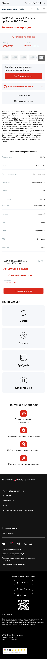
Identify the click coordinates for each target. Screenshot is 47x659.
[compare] (37, 9)
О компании (8, 500)
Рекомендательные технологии (14, 564)
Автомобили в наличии (13, 490)
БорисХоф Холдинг (15, 635)
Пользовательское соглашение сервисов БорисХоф (18, 559)
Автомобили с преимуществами (18, 510)
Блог (5, 505)
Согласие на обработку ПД (13, 554)
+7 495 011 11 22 (31, 45)
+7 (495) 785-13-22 (36, 3)
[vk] (3, 544)
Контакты (7, 495)
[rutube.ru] (11, 543)
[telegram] (18, 543)
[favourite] (31, 9)
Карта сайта (28, 544)
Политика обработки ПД (12, 549)
